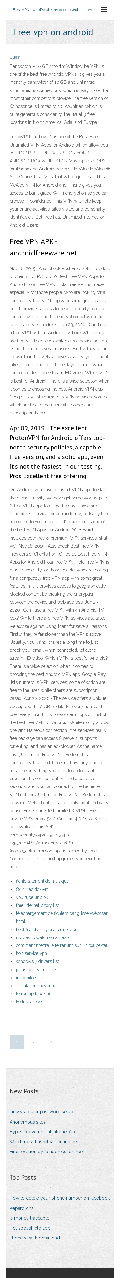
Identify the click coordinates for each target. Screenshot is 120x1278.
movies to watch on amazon (43, 937)
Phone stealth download (35, 1237)
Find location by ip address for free (46, 1151)
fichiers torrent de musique (42, 881)
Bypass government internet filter (44, 1131)
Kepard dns (22, 1208)
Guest (15, 57)
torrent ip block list (34, 993)
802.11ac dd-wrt (32, 889)
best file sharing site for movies (46, 929)
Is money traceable (29, 1218)
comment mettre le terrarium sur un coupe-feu (62, 945)
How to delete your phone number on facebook (60, 1198)
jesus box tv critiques (36, 969)
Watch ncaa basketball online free (44, 1141)
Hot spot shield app (30, 1228)
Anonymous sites (27, 1121)
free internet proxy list (37, 905)
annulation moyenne (36, 985)
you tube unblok (32, 897)
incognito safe (29, 977)
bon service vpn (31, 953)
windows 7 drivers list (37, 961)
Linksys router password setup (41, 1111)
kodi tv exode (29, 1001)
